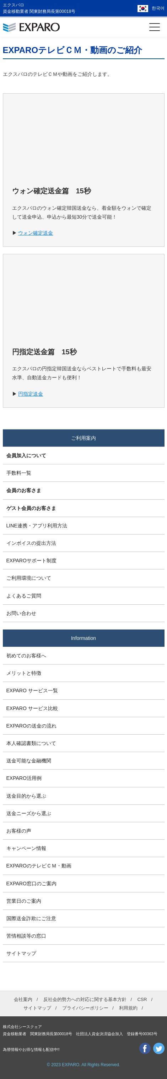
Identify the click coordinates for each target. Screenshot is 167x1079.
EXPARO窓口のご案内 (31, 883)
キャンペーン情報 (26, 848)
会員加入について (26, 455)
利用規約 (128, 1008)
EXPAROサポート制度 (31, 560)
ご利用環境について (28, 578)
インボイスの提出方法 (31, 543)
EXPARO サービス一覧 (32, 690)
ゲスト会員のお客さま (31, 508)
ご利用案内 (83, 438)
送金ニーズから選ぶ (28, 813)
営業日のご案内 (23, 901)
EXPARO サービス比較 (32, 708)
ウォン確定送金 (35, 233)
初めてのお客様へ (26, 655)
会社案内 (23, 999)
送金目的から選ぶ (26, 796)
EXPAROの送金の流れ (31, 726)
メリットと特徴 (23, 673)
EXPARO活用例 (24, 778)
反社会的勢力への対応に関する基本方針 (84, 999)
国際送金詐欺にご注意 (31, 918)
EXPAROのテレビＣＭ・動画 (38, 866)
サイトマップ (21, 953)
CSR (142, 999)
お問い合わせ (21, 613)
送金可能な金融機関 (28, 760)
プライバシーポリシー (85, 1008)
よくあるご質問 (23, 596)
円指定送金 (30, 394)
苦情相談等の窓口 (26, 936)
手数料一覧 (18, 473)
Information (83, 638)
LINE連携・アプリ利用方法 (36, 525)
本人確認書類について (31, 743)
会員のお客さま (23, 490)
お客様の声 (18, 831)
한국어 (158, 8)
